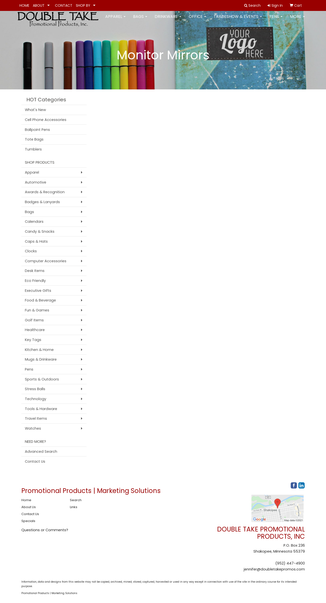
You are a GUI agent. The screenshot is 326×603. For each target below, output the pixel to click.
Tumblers (33, 149)
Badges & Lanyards (42, 201)
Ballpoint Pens (37, 129)
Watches (33, 428)
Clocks (31, 251)
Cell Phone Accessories (45, 119)
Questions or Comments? (44, 530)
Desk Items (35, 270)
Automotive (35, 182)
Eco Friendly (35, 280)
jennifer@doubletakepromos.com (274, 569)
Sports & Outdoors (42, 379)
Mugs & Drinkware (41, 359)
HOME (24, 5)
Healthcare (35, 329)
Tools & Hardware (41, 408)
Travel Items (36, 418)
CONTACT (63, 5)
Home (26, 500)
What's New (35, 109)
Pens (275, 20)
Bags (140, 20)
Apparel (115, 20)
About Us (28, 507)
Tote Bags (34, 139)
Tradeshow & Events (238, 20)
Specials (28, 521)
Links (73, 507)
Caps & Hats (36, 241)
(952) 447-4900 (290, 563)
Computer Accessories (45, 261)
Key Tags (33, 339)
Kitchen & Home (39, 349)
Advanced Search (41, 451)
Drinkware (168, 20)
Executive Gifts (38, 290)
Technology (35, 398)
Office (197, 20)
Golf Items (34, 320)
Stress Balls (35, 388)
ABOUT (39, 5)
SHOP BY (83, 5)
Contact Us (35, 461)
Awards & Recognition (45, 191)
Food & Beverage (40, 300)
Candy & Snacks (39, 231)
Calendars (34, 221)
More (297, 20)
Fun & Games (37, 310)
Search (76, 500)
